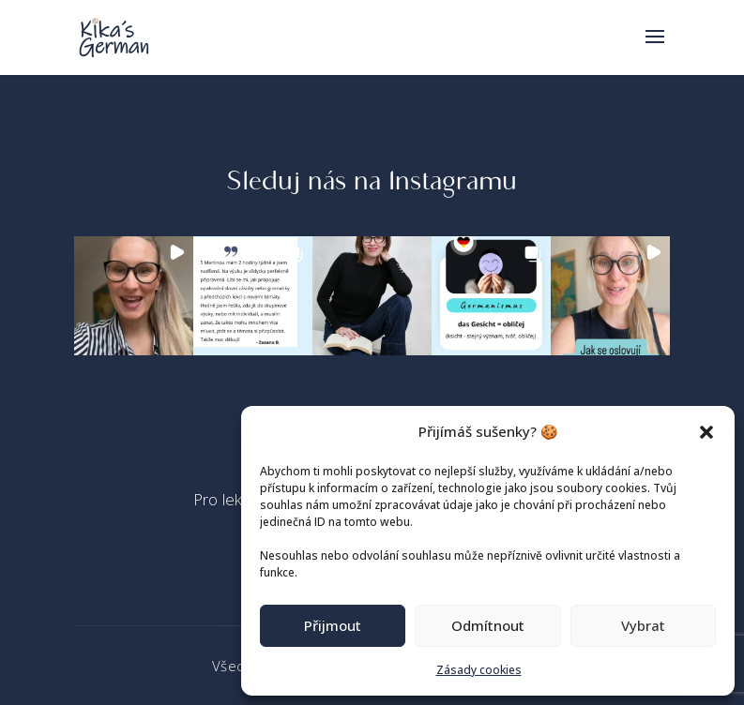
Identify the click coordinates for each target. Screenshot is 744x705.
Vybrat (643, 625)
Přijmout (332, 625)
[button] (706, 432)
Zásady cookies (479, 670)
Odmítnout (487, 625)
